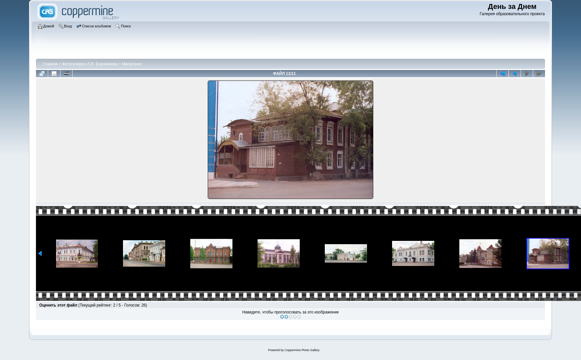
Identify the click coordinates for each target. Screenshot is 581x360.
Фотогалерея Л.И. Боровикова (89, 64)
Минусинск (132, 64)
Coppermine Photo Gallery (302, 350)
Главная (50, 64)
